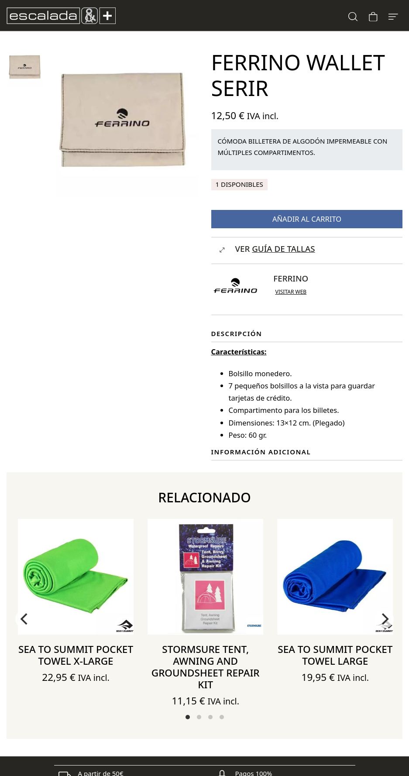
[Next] (384, 618)
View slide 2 (199, 717)
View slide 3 (210, 717)
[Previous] (24, 618)
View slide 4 (222, 717)
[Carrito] (373, 15)
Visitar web (290, 291)
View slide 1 (188, 717)
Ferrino (290, 278)
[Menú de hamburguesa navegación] (393, 15)
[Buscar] (353, 15)
